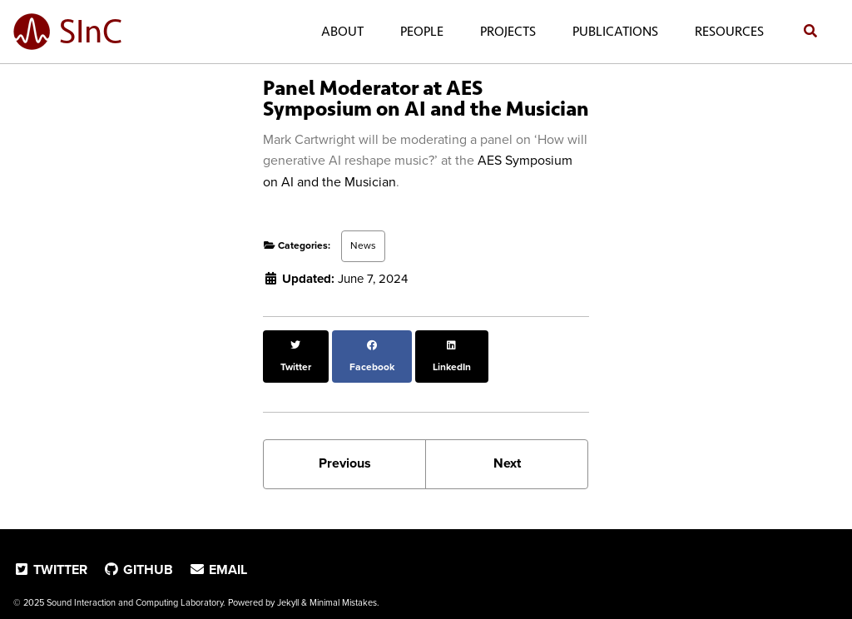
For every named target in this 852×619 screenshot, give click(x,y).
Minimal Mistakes (343, 581)
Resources (725, 31)
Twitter (50, 549)
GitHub (138, 549)
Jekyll (288, 581)
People (418, 31)
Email (218, 549)
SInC (90, 31)
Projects (504, 31)
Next (507, 442)
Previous (345, 442)
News (363, 245)
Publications (612, 31)
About (339, 31)
